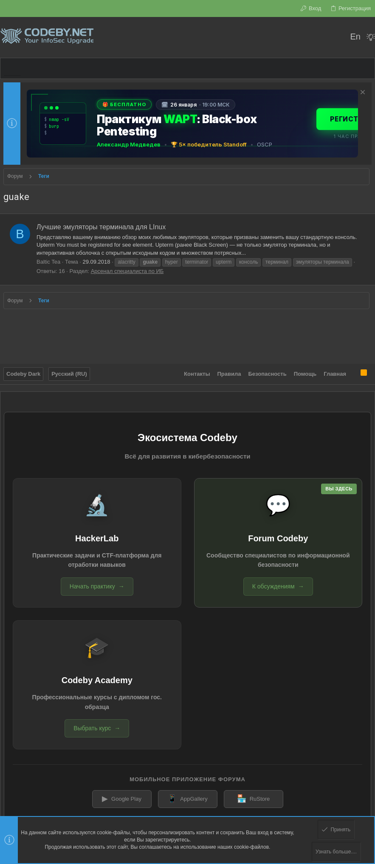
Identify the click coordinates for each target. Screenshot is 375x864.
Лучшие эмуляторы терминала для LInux (101, 227)
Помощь (305, 374)
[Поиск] (337, 37)
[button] (12, 68)
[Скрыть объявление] (361, 93)
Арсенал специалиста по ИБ (127, 271)
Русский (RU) (69, 374)
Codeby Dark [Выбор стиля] (23, 374)
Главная (335, 374)
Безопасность (267, 374)
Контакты (197, 374)
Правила (229, 374)
